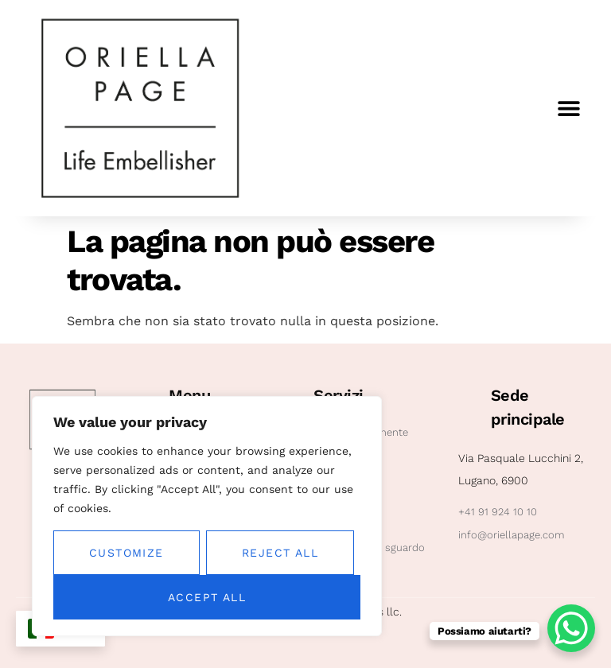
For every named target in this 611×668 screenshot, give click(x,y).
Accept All (207, 597)
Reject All (280, 552)
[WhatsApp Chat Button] (571, 628)
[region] (207, 516)
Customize (126, 552)
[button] (569, 108)
